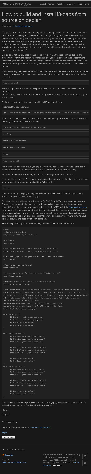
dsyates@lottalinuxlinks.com (14, 462)
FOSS (30, 26)
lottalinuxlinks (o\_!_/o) (16, 4)
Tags (80, 4)
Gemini (51, 4)
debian (24, 26)
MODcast (71, 4)
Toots (86, 4)
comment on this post (41, 427)
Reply (4, 432)
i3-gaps (18, 26)
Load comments (8, 437)
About (43, 4)
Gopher (60, 4)
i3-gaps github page (78, 207)
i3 (13, 26)
